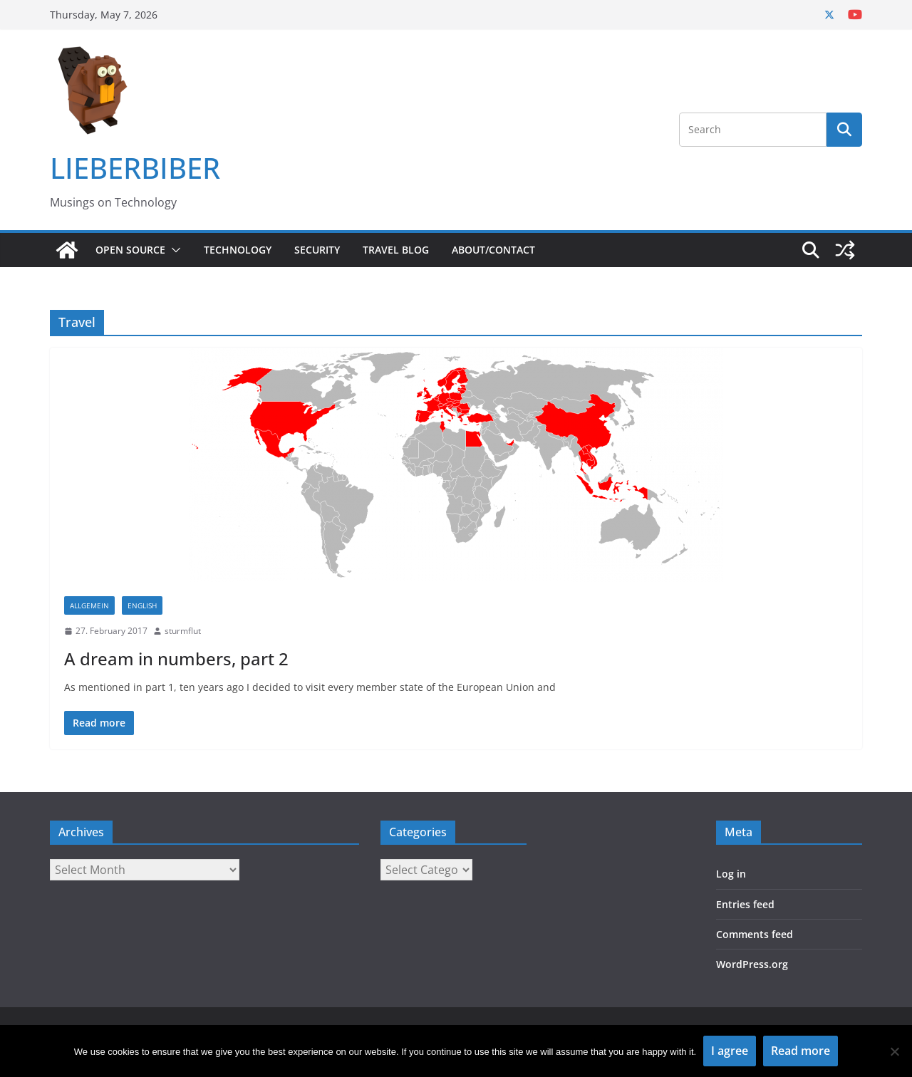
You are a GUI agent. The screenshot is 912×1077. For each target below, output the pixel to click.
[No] (894, 1051)
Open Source (130, 249)
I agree (729, 1050)
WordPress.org (752, 964)
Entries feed (745, 904)
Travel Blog (396, 249)
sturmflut (183, 631)
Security (317, 249)
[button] (173, 250)
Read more (800, 1050)
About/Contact (493, 249)
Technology (237, 249)
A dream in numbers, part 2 (176, 658)
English (142, 605)
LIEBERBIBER (135, 167)
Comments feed (754, 934)
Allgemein (89, 605)
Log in (731, 873)
